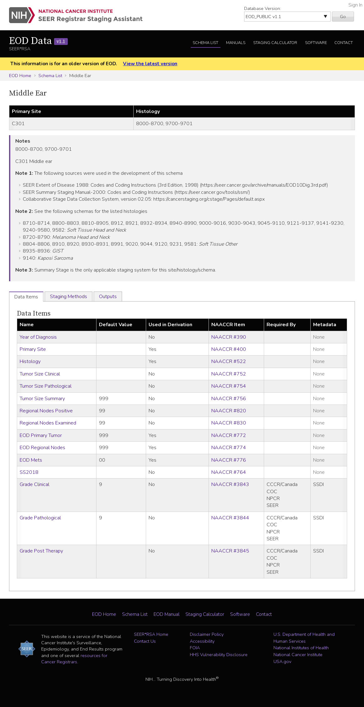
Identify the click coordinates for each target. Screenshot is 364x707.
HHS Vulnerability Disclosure (219, 654)
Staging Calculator (275, 43)
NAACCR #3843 (230, 484)
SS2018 (29, 472)
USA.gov (282, 661)
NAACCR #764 (228, 472)
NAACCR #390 (228, 337)
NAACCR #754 (228, 386)
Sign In (355, 5)
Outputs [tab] (108, 296)
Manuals (235, 43)
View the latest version (150, 64)
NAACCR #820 (228, 410)
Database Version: (262, 8)
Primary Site (33, 349)
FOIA (195, 648)
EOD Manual (167, 614)
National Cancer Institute (297, 654)
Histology (30, 361)
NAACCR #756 (228, 398)
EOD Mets (31, 460)
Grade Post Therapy (41, 550)
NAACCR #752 (228, 374)
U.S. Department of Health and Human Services (304, 637)
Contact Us (145, 641)
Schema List (205, 43)
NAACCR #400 (228, 349)
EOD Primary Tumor (41, 435)
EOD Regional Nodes (42, 447)
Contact (343, 43)
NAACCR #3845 (230, 550)
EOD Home (20, 75)
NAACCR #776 (228, 460)
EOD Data (38, 41)
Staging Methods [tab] (68, 296)
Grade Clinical (34, 484)
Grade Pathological (40, 517)
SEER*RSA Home (151, 634)
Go (343, 16)
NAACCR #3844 (230, 517)
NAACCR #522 (228, 361)
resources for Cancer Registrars (74, 658)
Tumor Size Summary (42, 398)
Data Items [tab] (26, 296)
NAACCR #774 (228, 447)
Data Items (34, 313)
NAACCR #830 (228, 423)
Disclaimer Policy (207, 634)
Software (316, 43)
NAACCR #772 (228, 435)
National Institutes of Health (301, 648)
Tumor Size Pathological (45, 386)
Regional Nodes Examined (48, 423)
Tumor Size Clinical (40, 374)
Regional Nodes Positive (46, 410)
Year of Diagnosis (38, 337)
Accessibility (202, 641)
